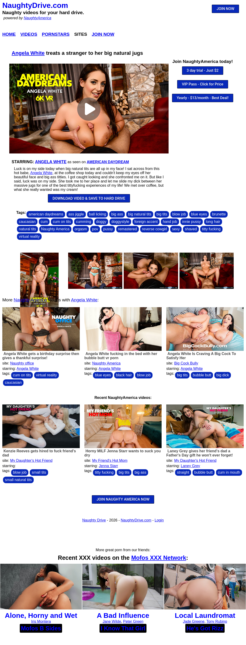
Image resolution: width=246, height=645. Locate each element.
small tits (39, 472)
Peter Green (133, 621)
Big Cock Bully (186, 363)
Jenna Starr (108, 466)
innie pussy (191, 222)
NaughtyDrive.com (35, 5)
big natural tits (139, 214)
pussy (108, 229)
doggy (101, 222)
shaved (191, 229)
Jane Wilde (112, 621)
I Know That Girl (123, 628)
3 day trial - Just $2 (203, 70)
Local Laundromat (205, 615)
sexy (176, 229)
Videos (28, 34)
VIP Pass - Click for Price (202, 84)
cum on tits (62, 222)
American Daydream (108, 162)
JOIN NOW (225, 9)
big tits (161, 214)
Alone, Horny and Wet (41, 615)
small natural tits (18, 480)
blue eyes (199, 214)
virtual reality (29, 236)
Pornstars (56, 34)
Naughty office (22, 363)
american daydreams (45, 214)
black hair (124, 375)
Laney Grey (190, 466)
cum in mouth (229, 472)
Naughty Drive (94, 520)
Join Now (103, 34)
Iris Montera (41, 621)
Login (159, 520)
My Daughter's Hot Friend (31, 461)
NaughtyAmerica (37, 18)
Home (9, 34)
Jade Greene (194, 621)
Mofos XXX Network (158, 557)
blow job (179, 214)
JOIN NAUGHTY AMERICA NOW (123, 499)
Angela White (28, 53)
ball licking (97, 214)
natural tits (27, 229)
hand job (170, 222)
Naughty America (55, 229)
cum (44, 222)
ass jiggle (76, 214)
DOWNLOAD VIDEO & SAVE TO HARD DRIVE (89, 198)
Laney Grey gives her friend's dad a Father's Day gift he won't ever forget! (199, 453)
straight (183, 472)
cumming (83, 222)
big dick (222, 375)
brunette (219, 214)
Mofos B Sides (41, 628)
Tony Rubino (216, 621)
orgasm (81, 229)
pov (95, 229)
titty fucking (211, 229)
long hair (213, 222)
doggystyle (120, 222)
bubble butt (202, 375)
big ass (117, 214)
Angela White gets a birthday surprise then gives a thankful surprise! (40, 356)
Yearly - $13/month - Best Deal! (203, 98)
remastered (127, 229)
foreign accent (146, 222)
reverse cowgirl (154, 229)
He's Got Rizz (204, 628)
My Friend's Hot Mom (109, 461)
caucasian (27, 222)
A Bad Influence (123, 615)
